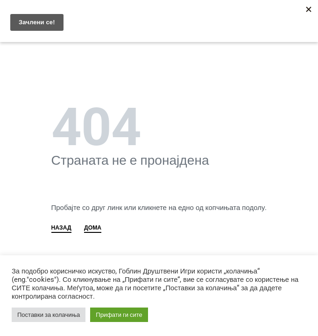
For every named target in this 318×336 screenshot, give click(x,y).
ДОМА (92, 228)
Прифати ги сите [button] (119, 314)
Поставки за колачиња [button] (48, 314)
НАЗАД (61, 228)
